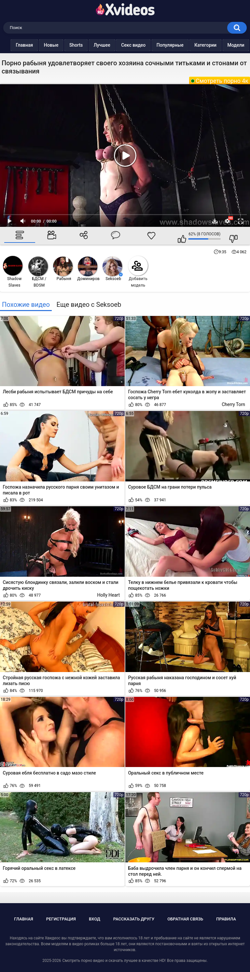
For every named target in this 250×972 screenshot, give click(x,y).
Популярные (175, 45)
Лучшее (107, 45)
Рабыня (63, 269)
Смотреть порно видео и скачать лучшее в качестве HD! (113, 960)
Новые (56, 45)
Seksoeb (113, 269)
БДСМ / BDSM (38, 272)
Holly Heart (108, 595)
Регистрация (61, 919)
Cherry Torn (233, 404)
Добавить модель (138, 272)
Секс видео (139, 45)
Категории (211, 45)
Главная (29, 45)
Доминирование (88, 269)
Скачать (214, 221)
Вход (94, 919)
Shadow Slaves (12, 272)
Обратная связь (185, 919)
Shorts (81, 45)
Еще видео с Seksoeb (88, 304)
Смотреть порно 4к (222, 80)
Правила (226, 919)
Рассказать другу (134, 919)
